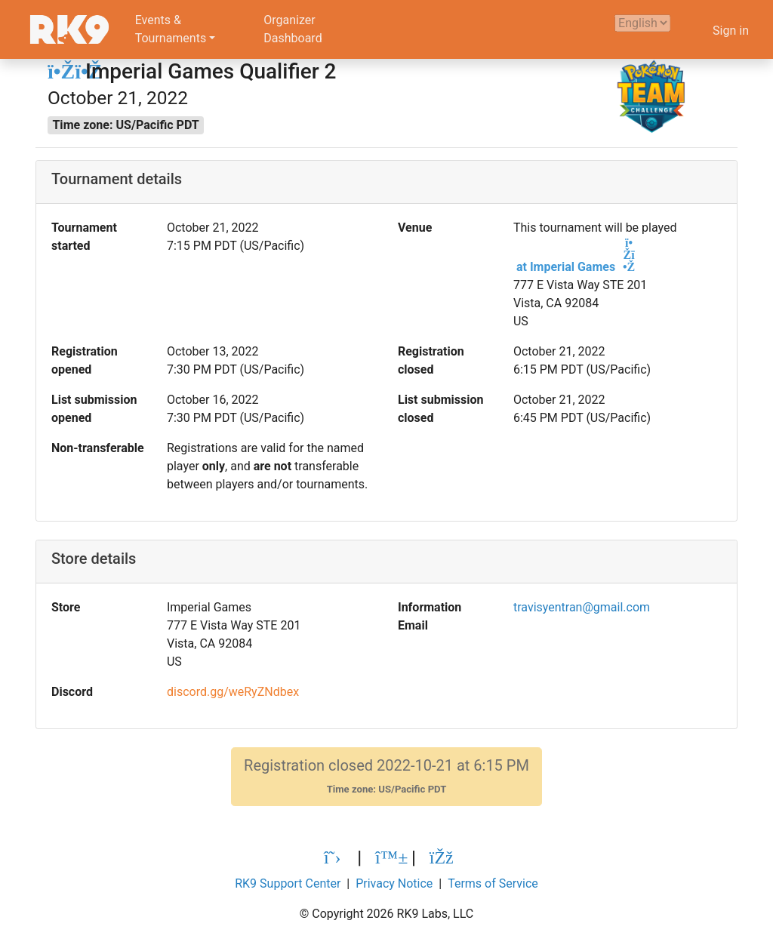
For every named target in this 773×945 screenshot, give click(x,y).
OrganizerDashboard (292, 29)
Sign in (731, 30)
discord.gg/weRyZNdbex (233, 692)
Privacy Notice (394, 883)
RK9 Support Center (287, 883)
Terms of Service (493, 883)
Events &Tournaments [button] (171, 29)
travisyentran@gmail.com (581, 607)
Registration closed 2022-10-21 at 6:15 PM (386, 776)
